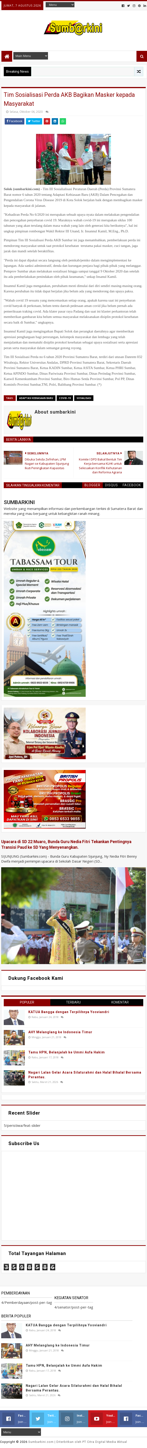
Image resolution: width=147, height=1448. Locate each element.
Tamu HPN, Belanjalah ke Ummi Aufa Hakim (66, 1052)
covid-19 (65, 398)
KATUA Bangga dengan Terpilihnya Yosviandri (68, 1012)
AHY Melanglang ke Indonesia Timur (60, 1032)
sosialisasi (84, 398)
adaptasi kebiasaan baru (36, 398)
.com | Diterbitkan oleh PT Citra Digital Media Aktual (77, 1442)
